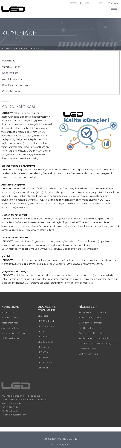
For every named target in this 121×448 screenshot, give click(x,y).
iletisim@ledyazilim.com (13, 414)
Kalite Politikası (10, 73)
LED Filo (42, 331)
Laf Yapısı (43, 367)
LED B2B (43, 357)
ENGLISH (113, 3)
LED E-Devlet (45, 341)
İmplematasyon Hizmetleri (93, 338)
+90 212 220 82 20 (10, 407)
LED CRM (43, 352)
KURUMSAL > (19, 48)
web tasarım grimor (60, 444)
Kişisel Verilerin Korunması (16, 85)
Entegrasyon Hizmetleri (91, 333)
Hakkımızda (8, 60)
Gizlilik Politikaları (11, 91)
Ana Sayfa (6, 48)
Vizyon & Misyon (11, 66)
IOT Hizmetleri (86, 327)
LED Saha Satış (46, 326)
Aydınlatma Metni (12, 79)
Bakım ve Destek (88, 348)
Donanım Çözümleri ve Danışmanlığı (99, 343)
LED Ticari (43, 315)
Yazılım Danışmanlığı (90, 317)
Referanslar (73, 3)
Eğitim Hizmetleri (88, 353)
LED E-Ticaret (45, 362)
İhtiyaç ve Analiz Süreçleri (92, 312)
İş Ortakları (88, 3)
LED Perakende (46, 321)
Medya (101, 3)
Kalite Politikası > (33, 48)
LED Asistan (44, 347)
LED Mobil (43, 336)
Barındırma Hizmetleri (90, 322)
